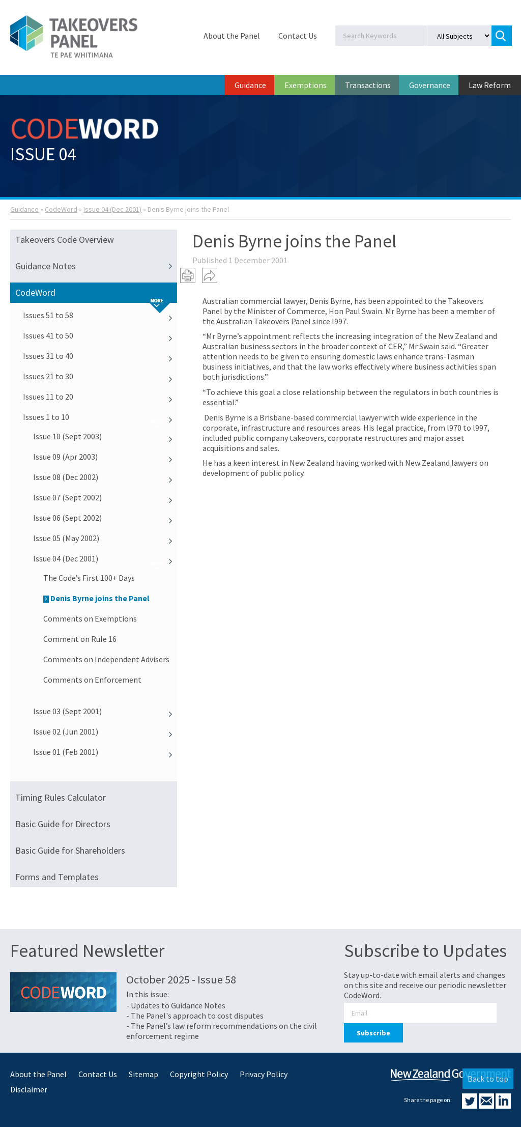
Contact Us (297, 36)
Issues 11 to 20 (100, 396)
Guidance (250, 85)
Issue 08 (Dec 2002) (105, 477)
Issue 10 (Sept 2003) (105, 436)
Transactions (368, 85)
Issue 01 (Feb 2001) (105, 752)
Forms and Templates (57, 877)
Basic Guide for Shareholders (70, 850)
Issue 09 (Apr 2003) (105, 456)
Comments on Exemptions (90, 618)
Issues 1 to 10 (100, 417)
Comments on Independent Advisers (106, 659)
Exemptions (305, 85)
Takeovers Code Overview (64, 239)
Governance (429, 85)
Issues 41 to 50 (100, 335)
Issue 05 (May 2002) (105, 538)
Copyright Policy (199, 1074)
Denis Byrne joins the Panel (96, 598)
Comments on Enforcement (92, 679)
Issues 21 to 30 (100, 376)
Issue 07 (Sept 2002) (105, 497)
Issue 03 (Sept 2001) (105, 711)
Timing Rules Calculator (60, 797)
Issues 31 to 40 (100, 356)
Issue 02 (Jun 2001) (105, 731)
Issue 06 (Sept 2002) (105, 518)
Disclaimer (28, 1089)
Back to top (488, 1079)
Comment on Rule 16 (80, 639)
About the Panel (232, 36)
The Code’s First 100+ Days (89, 578)
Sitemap (143, 1074)
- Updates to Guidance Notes (175, 1005)
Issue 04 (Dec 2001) (112, 209)
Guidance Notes (96, 266)
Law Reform (490, 85)
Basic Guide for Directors (62, 824)
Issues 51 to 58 (100, 315)
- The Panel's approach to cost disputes (195, 1015)
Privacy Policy (263, 1074)
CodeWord (61, 209)
